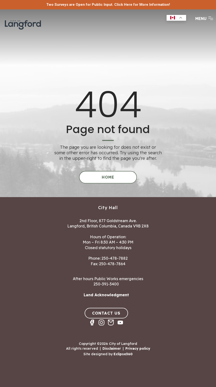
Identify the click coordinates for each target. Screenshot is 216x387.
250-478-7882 (114, 258)
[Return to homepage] (23, 24)
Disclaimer (111, 348)
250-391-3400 (106, 284)
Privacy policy (137, 348)
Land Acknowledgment (106, 294)
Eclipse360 (123, 354)
